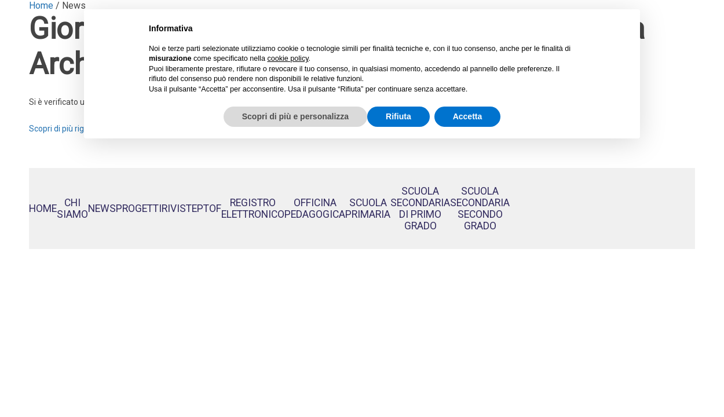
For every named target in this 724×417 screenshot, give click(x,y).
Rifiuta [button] (398, 116)
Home (43, 208)
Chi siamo (72, 208)
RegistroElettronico (252, 208)
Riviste (179, 208)
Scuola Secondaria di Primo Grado (420, 208)
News (102, 208)
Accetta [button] (467, 116)
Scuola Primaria (367, 208)
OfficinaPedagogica (314, 208)
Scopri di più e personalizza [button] (295, 116)
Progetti (139, 208)
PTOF (209, 208)
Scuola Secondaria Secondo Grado (480, 208)
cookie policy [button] (287, 58)
